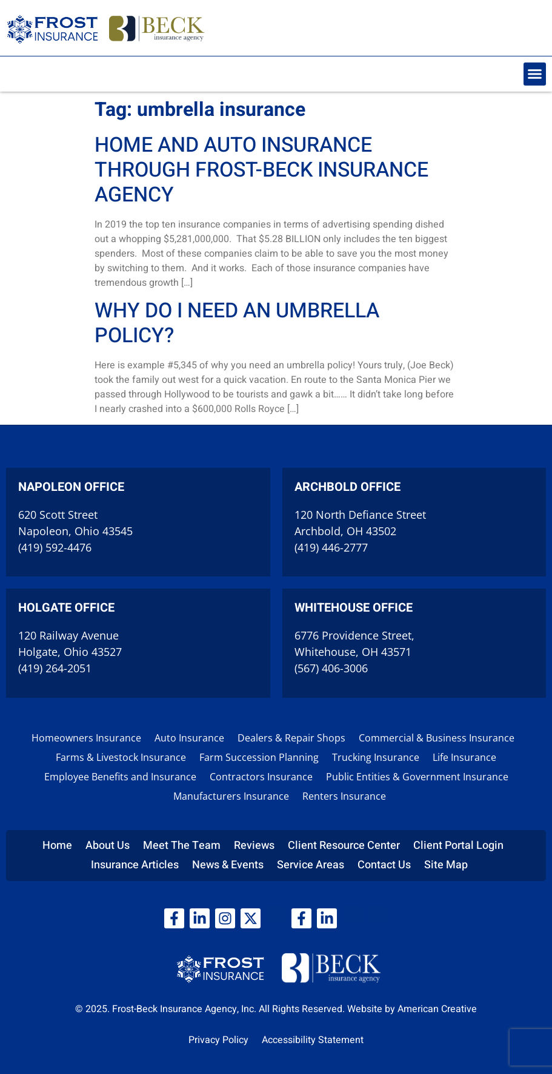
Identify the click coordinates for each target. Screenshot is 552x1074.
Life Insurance (464, 757)
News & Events (228, 865)
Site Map (446, 865)
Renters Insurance (344, 796)
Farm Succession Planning (259, 757)
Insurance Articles (135, 865)
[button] (535, 74)
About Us (107, 845)
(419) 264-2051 (54, 668)
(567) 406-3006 (331, 668)
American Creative (437, 1009)
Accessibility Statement (313, 1040)
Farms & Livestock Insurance (121, 757)
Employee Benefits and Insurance (120, 776)
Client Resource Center (344, 845)
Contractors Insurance (261, 776)
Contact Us (384, 865)
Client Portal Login (458, 845)
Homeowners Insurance (86, 738)
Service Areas (310, 865)
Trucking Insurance (375, 757)
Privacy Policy (218, 1040)
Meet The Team (182, 845)
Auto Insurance (189, 738)
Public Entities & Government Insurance (417, 776)
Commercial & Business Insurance (436, 738)
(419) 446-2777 (331, 547)
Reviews (254, 845)
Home (57, 845)
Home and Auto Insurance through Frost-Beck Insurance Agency (261, 170)
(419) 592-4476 (54, 547)
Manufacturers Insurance (231, 796)
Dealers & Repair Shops (291, 738)
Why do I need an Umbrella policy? (237, 323)
